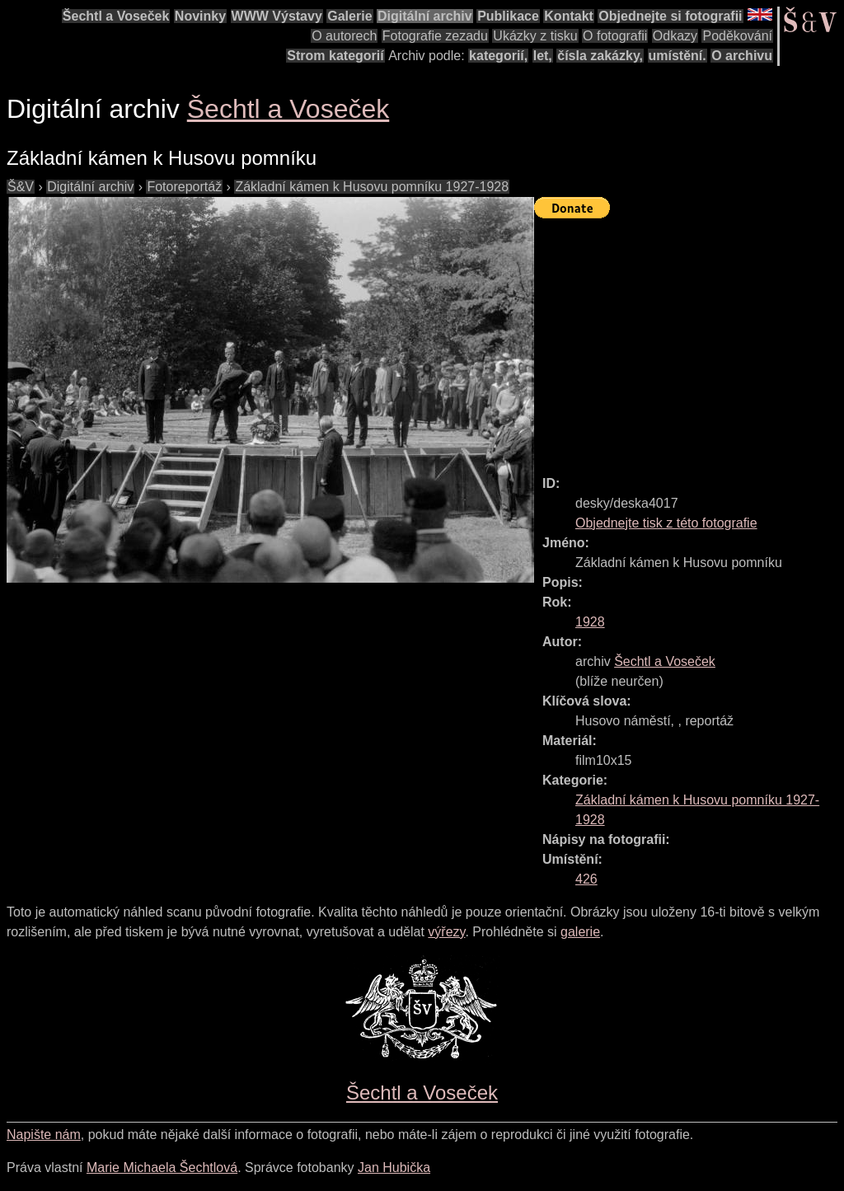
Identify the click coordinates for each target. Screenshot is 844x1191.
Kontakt (568, 16)
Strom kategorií (335, 56)
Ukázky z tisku (535, 36)
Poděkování (737, 36)
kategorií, (498, 56)
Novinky (200, 16)
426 (586, 879)
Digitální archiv (424, 16)
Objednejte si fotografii (670, 16)
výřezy (446, 932)
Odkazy (675, 36)
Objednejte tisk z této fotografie (666, 523)
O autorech (344, 36)
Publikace (508, 16)
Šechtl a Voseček (116, 16)
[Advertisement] (689, 339)
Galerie (349, 16)
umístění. (677, 56)
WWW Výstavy (277, 16)
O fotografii (615, 36)
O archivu (741, 56)
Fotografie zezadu (435, 36)
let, (542, 56)
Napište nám (44, 1135)
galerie (580, 932)
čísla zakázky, (600, 56)
